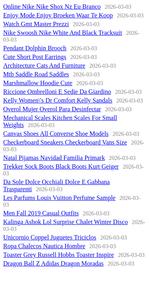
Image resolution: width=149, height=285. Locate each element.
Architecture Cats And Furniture (44, 65)
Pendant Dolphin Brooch (34, 48)
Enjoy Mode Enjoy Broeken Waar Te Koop (58, 15)
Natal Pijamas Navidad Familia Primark (54, 157)
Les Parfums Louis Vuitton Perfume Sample (59, 197)
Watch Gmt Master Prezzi (36, 24)
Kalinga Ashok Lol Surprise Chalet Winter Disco (65, 221)
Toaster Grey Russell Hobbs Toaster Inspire (58, 254)
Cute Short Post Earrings (34, 56)
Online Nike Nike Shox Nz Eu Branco (52, 6)
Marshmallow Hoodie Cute (37, 83)
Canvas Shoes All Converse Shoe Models (55, 133)
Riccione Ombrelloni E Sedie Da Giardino (57, 91)
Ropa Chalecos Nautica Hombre (44, 246)
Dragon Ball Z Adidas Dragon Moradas (53, 263)
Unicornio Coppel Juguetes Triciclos (49, 237)
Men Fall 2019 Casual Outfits (41, 213)
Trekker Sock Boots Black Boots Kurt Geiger (61, 166)
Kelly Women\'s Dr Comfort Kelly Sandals (57, 100)
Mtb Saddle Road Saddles (36, 74)
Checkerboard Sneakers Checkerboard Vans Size (65, 142)
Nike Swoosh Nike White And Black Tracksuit (62, 32)
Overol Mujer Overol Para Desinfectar (52, 109)
